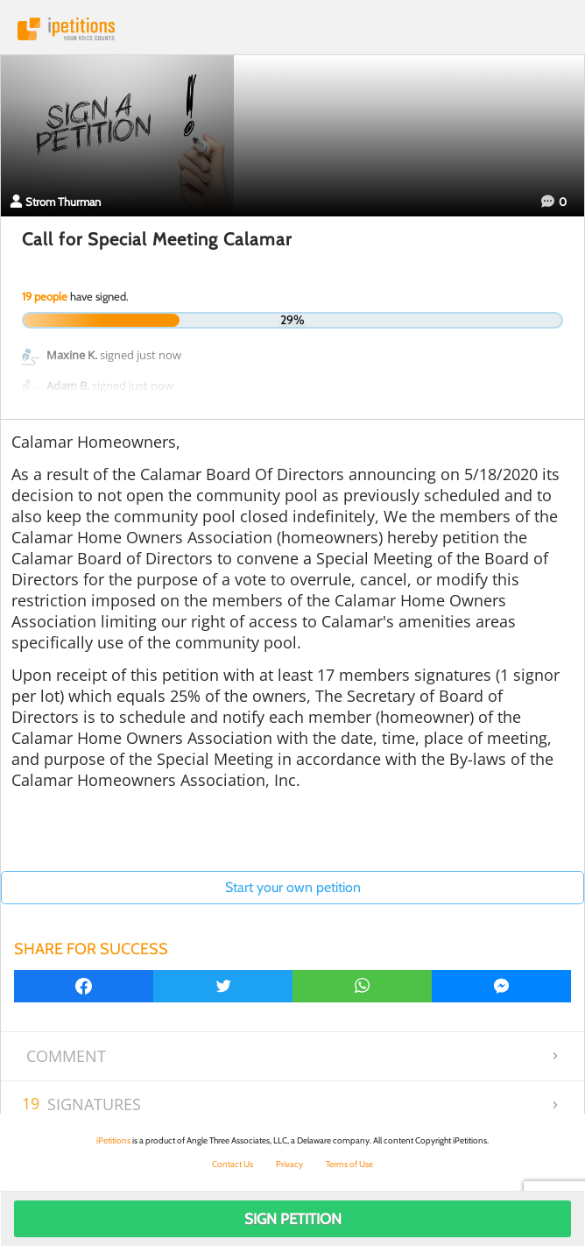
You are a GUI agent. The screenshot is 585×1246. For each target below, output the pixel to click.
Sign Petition (293, 1219)
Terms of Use (349, 1164)
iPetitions (292, 29)
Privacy (289, 1164)
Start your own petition (293, 887)
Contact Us (232, 1164)
